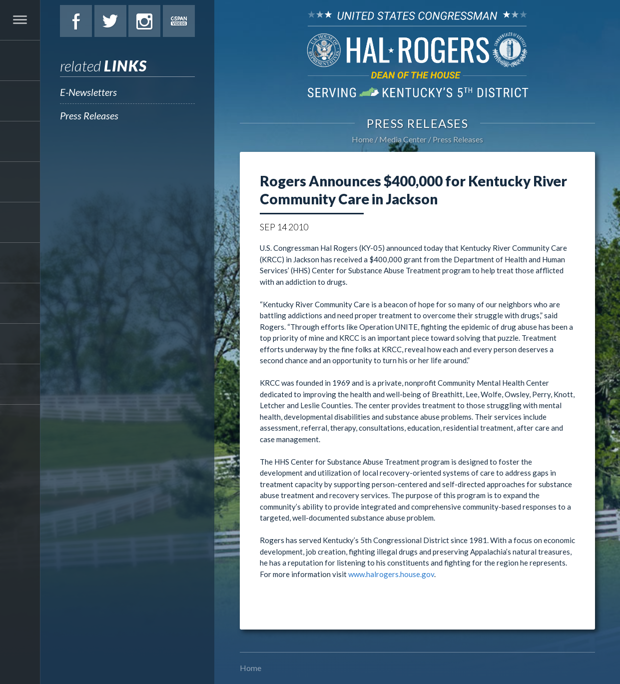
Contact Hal (20, 344)
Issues (20, 182)
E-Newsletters (88, 92)
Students (20, 263)
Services (20, 141)
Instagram (144, 21)
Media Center (20, 303)
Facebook (76, 21)
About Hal (20, 101)
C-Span (179, 21)
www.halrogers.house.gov (391, 574)
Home (362, 139)
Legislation (20, 222)
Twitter (110, 21)
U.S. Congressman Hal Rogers (417, 53)
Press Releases (89, 115)
